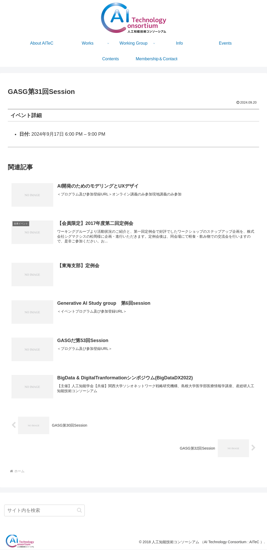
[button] (79, 511)
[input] (44, 511)
